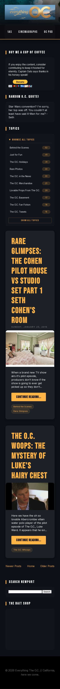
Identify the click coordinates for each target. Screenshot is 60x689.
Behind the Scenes (22, 406)
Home (31, 566)
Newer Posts (13, 566)
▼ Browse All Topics (21, 139)
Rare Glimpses (20, 411)
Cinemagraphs (28, 32)
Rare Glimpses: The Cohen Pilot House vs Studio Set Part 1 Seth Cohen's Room (29, 281)
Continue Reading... (28, 397)
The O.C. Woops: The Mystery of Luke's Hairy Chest (29, 456)
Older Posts (47, 566)
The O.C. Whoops (21, 550)
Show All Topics (30, 220)
